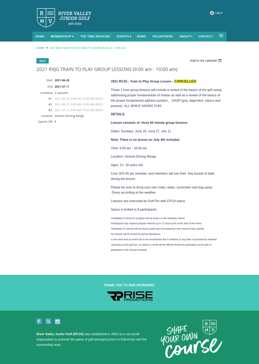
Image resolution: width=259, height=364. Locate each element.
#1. (51, 98)
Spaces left (45, 121)
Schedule (46, 93)
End (50, 86)
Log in (219, 12)
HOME (40, 48)
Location (47, 116)
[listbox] (206, 60)
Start (49, 80)
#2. (51, 104)
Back (42, 61)
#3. (51, 110)
